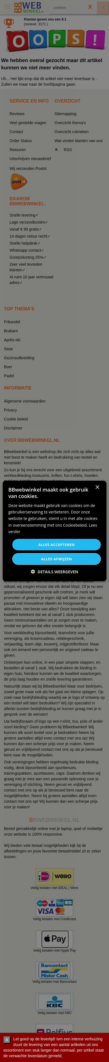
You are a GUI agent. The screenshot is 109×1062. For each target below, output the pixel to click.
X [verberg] (7, 1040)
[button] (54, 571)
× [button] (97, 487)
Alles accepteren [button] (56, 544)
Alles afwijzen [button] (56, 558)
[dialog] (54, 531)
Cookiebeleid (75, 524)
